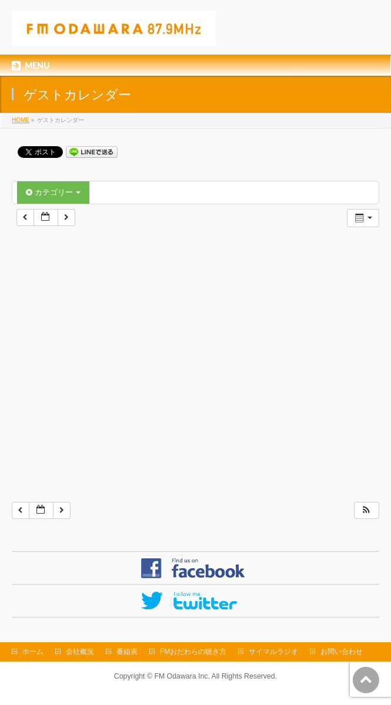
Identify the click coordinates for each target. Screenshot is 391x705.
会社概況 (80, 651)
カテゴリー (53, 192)
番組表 (127, 651)
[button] (366, 510)
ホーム (33, 651)
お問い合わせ (341, 651)
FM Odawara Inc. (181, 676)
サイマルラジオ (273, 651)
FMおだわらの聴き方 (193, 651)
